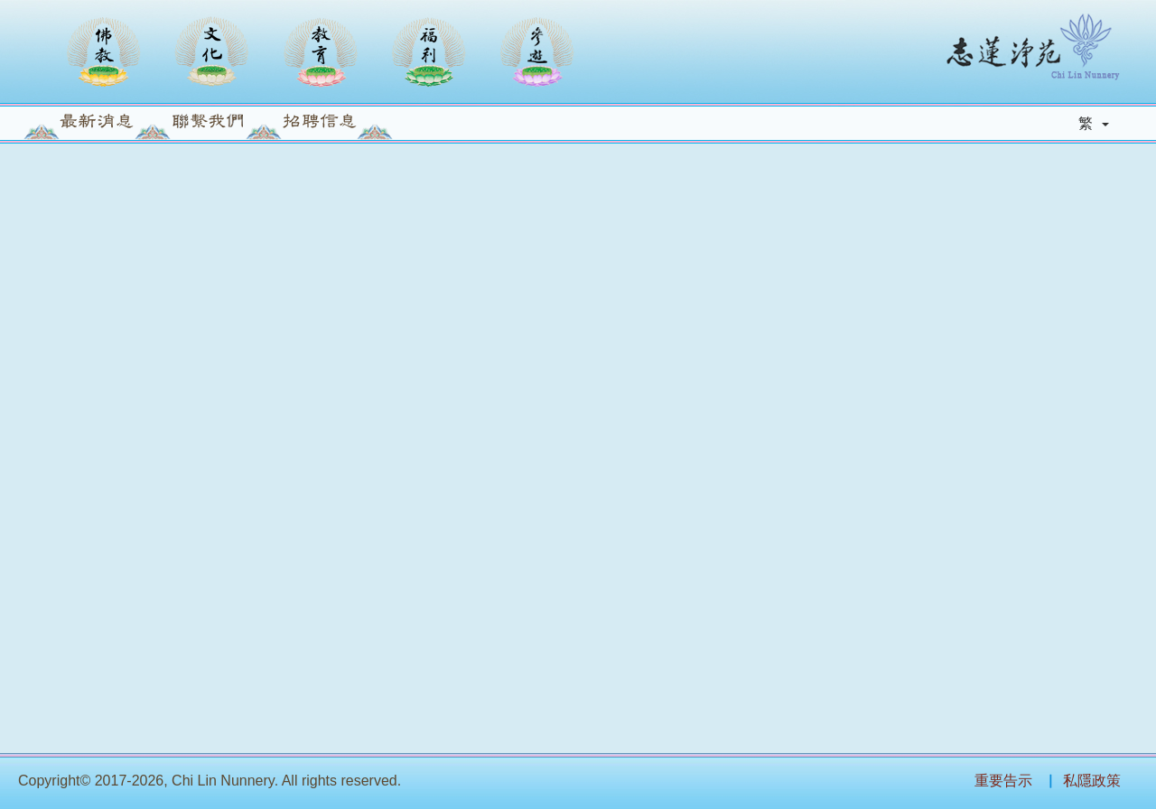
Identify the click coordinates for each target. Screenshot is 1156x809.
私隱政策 (1092, 780)
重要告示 (1003, 780)
